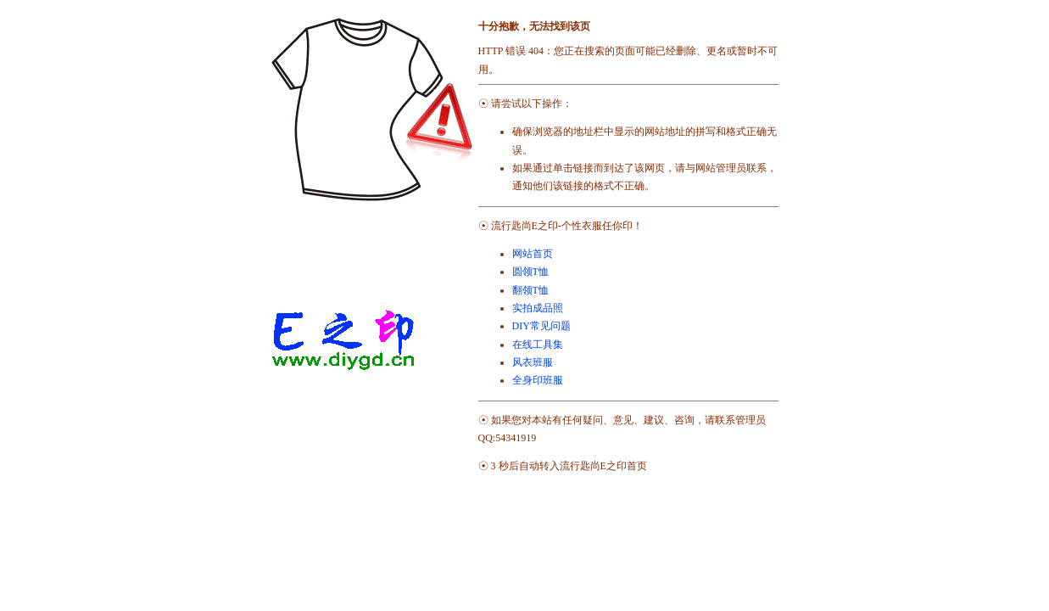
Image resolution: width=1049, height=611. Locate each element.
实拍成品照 (537, 308)
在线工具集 (537, 344)
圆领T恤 (530, 271)
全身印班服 (537, 380)
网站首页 (532, 254)
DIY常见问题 (541, 326)
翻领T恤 (530, 290)
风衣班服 (532, 362)
